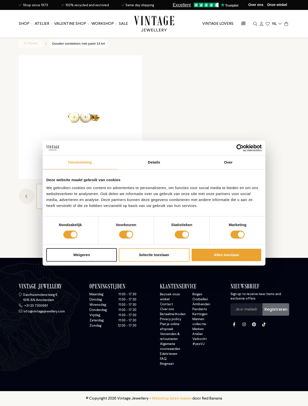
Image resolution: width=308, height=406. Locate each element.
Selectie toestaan (154, 255)
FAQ (163, 359)
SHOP (24, 22)
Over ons (255, 5)
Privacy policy (170, 319)
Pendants (199, 309)
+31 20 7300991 (36, 305)
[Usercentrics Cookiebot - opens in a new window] (240, 148)
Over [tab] (228, 162)
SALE (123, 22)
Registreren (275, 309)
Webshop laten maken (172, 399)
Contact (166, 304)
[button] (28, 196)
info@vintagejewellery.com (44, 311)
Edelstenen (168, 354)
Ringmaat (167, 364)
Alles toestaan (226, 255)
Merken (198, 329)
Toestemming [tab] (80, 162)
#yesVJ (198, 344)
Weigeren (81, 255)
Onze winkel (277, 5)
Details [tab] (154, 162)
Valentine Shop (70, 22)
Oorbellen (200, 299)
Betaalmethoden (173, 314)
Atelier (42, 22)
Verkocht (199, 339)
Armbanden (201, 304)
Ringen (197, 294)
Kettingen (199, 314)
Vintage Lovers (217, 22)
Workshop (102, 22)
